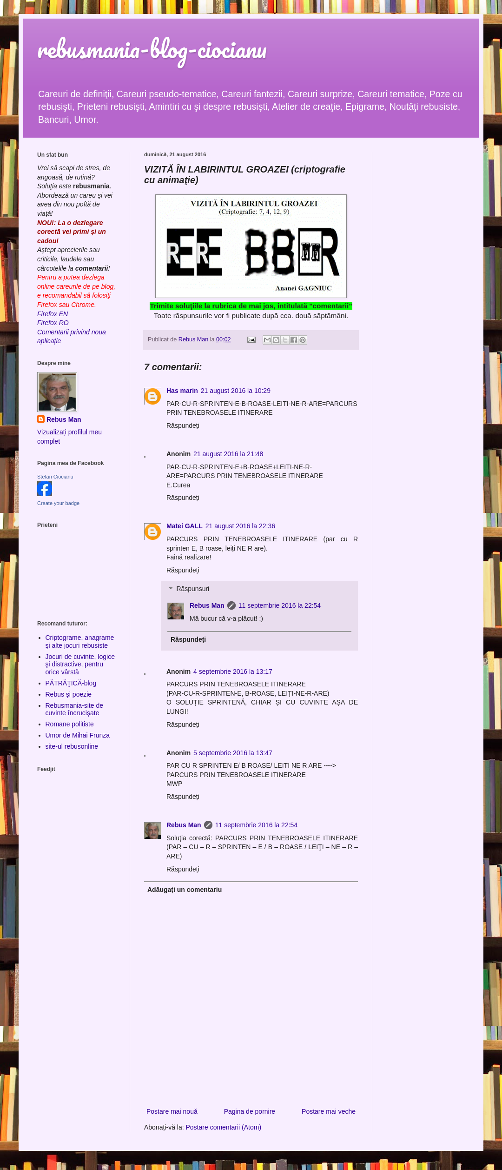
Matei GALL (184, 526)
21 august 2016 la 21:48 (228, 454)
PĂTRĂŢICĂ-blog (71, 683)
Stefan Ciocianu (55, 476)
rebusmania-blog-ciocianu (152, 48)
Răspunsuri (192, 589)
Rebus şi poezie (69, 694)
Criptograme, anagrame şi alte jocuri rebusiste (80, 641)
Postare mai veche (329, 1111)
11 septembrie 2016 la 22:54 (279, 605)
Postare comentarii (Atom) (224, 1127)
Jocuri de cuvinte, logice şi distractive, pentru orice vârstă (80, 664)
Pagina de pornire (250, 1111)
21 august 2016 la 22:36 (240, 526)
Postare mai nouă (172, 1111)
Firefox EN (52, 314)
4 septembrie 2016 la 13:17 (232, 671)
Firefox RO (53, 322)
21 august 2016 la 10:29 (236, 390)
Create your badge (58, 503)
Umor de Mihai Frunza (78, 735)
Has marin (182, 390)
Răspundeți (182, 425)
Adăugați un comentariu (184, 889)
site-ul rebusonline (72, 746)
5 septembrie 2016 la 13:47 (232, 753)
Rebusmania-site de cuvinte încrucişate (75, 709)
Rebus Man (207, 605)
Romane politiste (70, 724)
